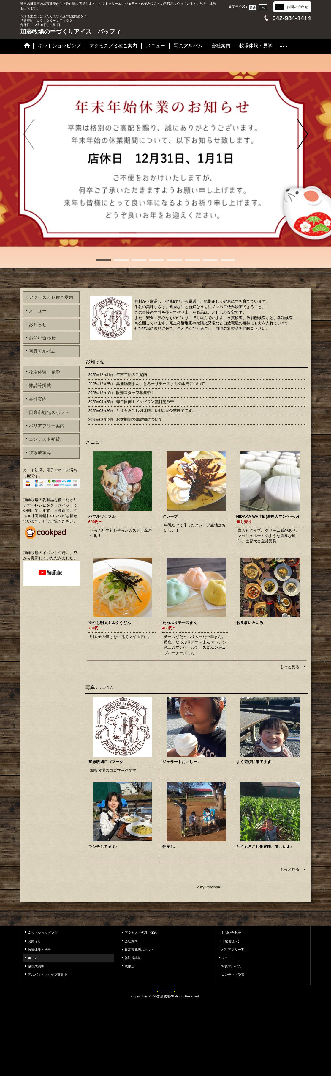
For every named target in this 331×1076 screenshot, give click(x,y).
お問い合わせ (297, 7)
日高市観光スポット (49, 412)
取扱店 (129, 966)
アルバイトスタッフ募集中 (47, 974)
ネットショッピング (42, 932)
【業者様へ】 (231, 941)
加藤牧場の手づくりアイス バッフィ (70, 31)
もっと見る (289, 869)
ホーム (33, 958)
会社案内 (38, 398)
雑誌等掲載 (40, 385)
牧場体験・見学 (44, 371)
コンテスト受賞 (44, 439)
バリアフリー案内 (46, 425)
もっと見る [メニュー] (289, 667)
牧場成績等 (40, 452)
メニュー (38, 310)
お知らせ (38, 324)
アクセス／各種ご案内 (51, 297)
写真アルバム (42, 351)
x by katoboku (210, 887)
